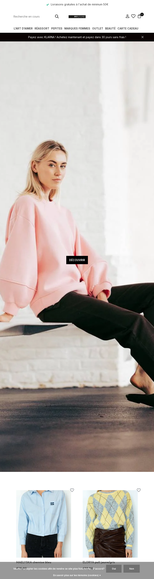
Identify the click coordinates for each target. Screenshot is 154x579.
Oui (114, 568)
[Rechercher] (36, 16)
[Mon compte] (127, 16)
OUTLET (97, 28)
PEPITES (56, 28)
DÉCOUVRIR (77, 260)
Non (131, 568)
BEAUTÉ (110, 28)
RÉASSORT (42, 28)
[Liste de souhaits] (133, 16)
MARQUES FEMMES (77, 28)
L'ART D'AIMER (23, 28)
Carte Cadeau (127, 28)
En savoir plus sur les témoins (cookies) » (77, 575)
